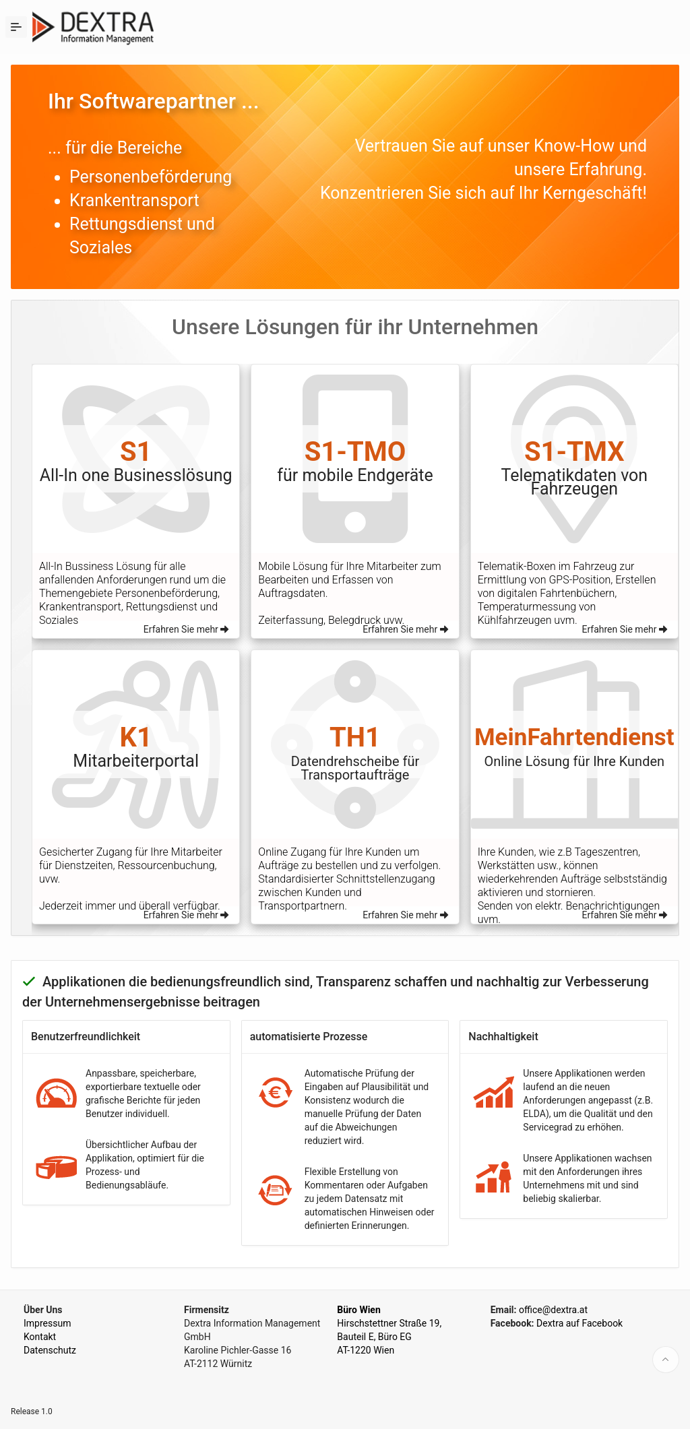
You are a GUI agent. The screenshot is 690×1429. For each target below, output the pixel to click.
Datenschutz (50, 1350)
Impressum (47, 1323)
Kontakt (40, 1336)
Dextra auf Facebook (579, 1323)
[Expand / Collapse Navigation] (16, 27)
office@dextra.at (553, 1309)
